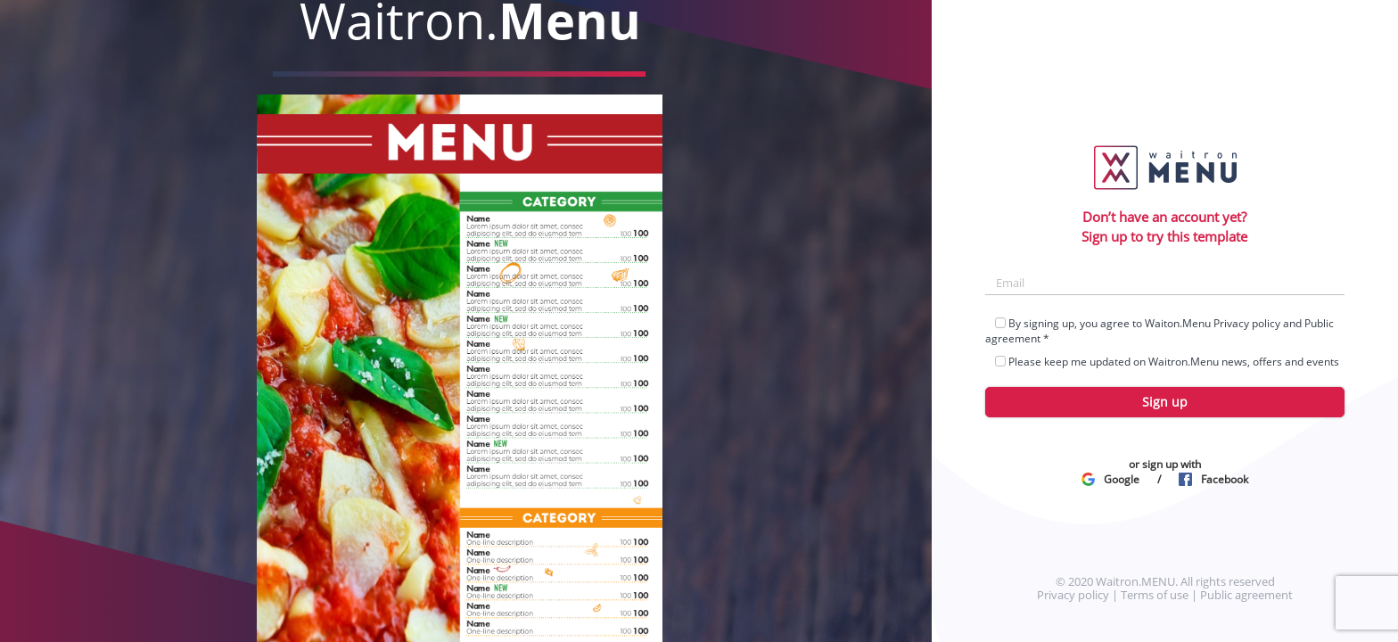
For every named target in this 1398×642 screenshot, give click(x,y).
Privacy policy (1246, 323)
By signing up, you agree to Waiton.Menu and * (1159, 331)
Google (1110, 479)
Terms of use (1154, 595)
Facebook (1213, 479)
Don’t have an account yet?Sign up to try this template (1164, 226)
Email (1010, 283)
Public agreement (1246, 595)
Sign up (1165, 401)
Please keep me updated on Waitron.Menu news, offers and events (1162, 361)
